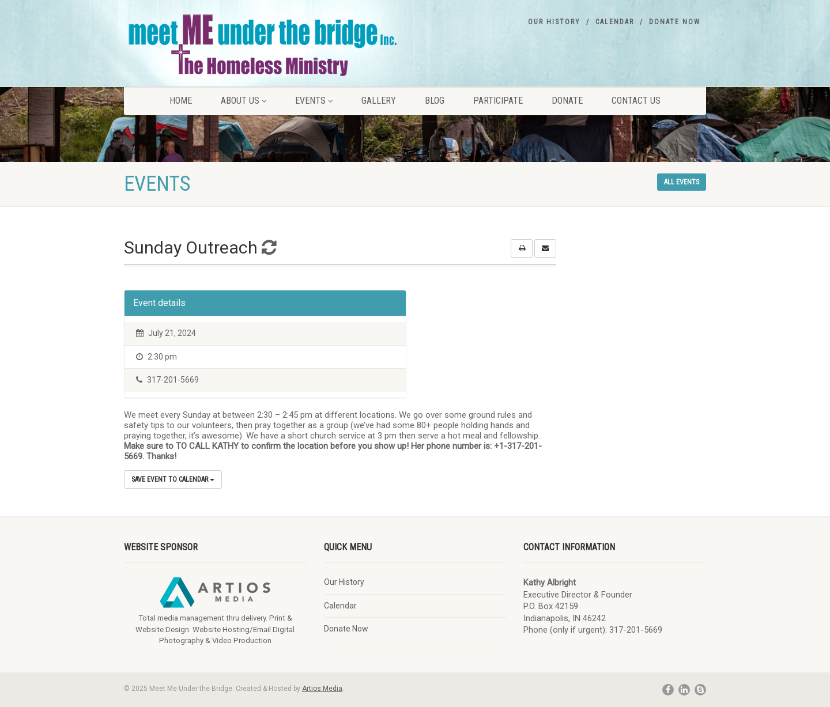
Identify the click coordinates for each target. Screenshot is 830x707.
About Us (243, 100)
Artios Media (322, 689)
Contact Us (636, 100)
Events (314, 100)
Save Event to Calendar (172, 479)
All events (681, 182)
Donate (567, 100)
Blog (434, 100)
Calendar (614, 22)
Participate (498, 100)
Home (180, 100)
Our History (554, 22)
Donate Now (674, 22)
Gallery (378, 100)
